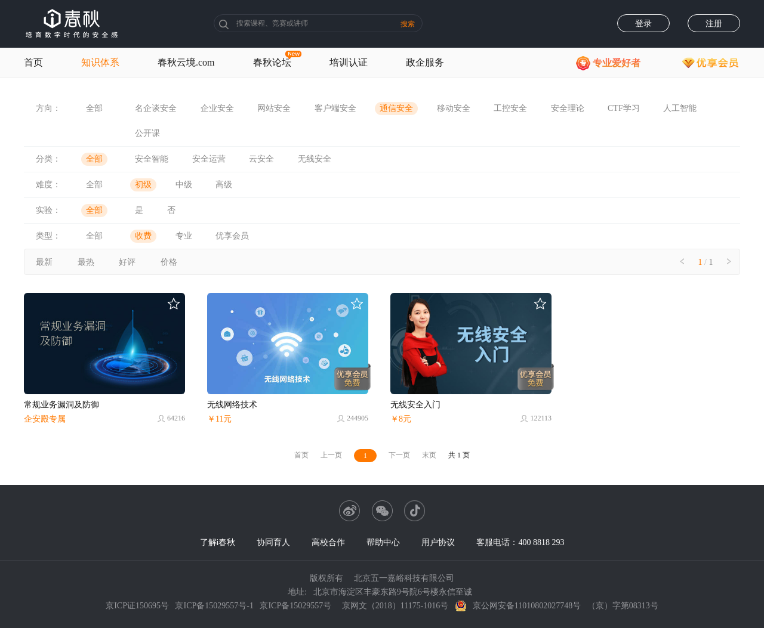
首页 (33, 62)
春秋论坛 (272, 62)
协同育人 (273, 542)
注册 (714, 23)
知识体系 (100, 62)
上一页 (331, 455)
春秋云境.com (186, 62)
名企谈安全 (156, 108)
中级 (183, 184)
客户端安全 (335, 108)
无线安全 (314, 158)
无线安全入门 (415, 404)
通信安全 (396, 108)
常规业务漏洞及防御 (61, 404)
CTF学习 (624, 108)
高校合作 (328, 542)
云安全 (261, 158)
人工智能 (680, 108)
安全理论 (567, 108)
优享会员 (232, 235)
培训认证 (348, 62)
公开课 (147, 133)
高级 (223, 184)
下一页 (399, 455)
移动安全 (453, 108)
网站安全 (274, 108)
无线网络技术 (232, 404)
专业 (183, 235)
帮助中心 (383, 542)
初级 (143, 184)
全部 (94, 108)
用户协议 (438, 542)
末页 (429, 455)
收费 (143, 235)
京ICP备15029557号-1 (214, 605)
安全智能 (151, 158)
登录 (643, 23)
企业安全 (217, 108)
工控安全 (510, 108)
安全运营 (209, 158)
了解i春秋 (218, 542)
